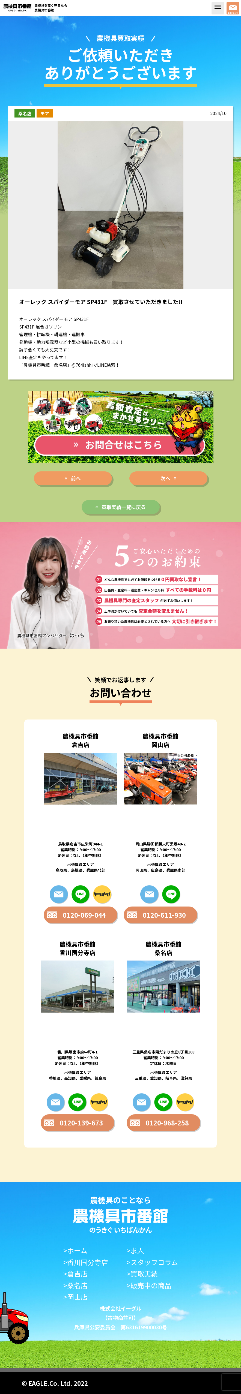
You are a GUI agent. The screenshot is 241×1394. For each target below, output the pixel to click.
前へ (76, 478)
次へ (165, 478)
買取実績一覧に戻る (124, 506)
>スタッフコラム (152, 1262)
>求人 (135, 1250)
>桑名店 (75, 1285)
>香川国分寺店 (85, 1262)
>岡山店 (75, 1297)
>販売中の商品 (149, 1285)
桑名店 (24, 113)
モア (44, 113)
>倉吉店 (75, 1273)
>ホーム (75, 1250)
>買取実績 (142, 1273)
